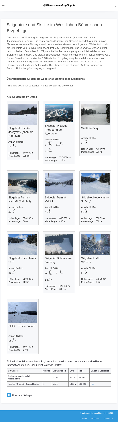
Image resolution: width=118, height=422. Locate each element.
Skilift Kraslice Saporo (21, 326)
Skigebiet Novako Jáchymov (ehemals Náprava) (20, 132)
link (92, 384)
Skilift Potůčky (89, 128)
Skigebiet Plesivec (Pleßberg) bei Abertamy (56, 129)
